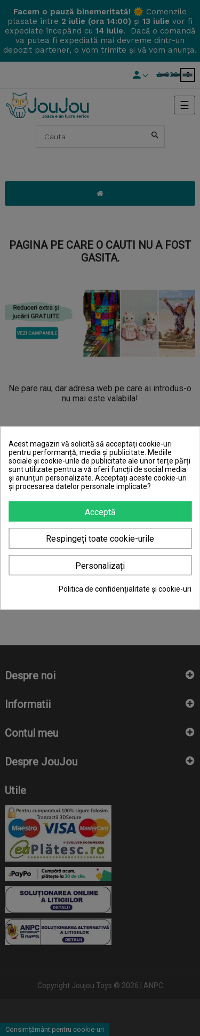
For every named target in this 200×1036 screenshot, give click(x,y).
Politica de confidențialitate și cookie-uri (125, 589)
